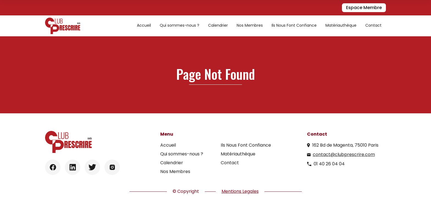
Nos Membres (250, 25)
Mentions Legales (240, 191)
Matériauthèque (341, 25)
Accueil (144, 25)
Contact (373, 25)
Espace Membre (364, 7)
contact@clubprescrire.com (344, 154)
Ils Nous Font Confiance (294, 25)
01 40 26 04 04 (329, 164)
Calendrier (218, 25)
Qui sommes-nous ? (179, 25)
